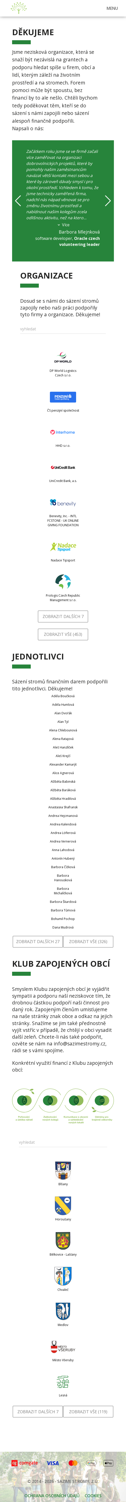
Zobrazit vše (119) (88, 1412)
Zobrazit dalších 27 (37, 941)
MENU (112, 8)
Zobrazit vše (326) (88, 941)
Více (63, 225)
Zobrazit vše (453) (63, 634)
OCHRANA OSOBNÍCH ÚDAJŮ (52, 1495)
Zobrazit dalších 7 (63, 616)
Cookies (93, 1495)
